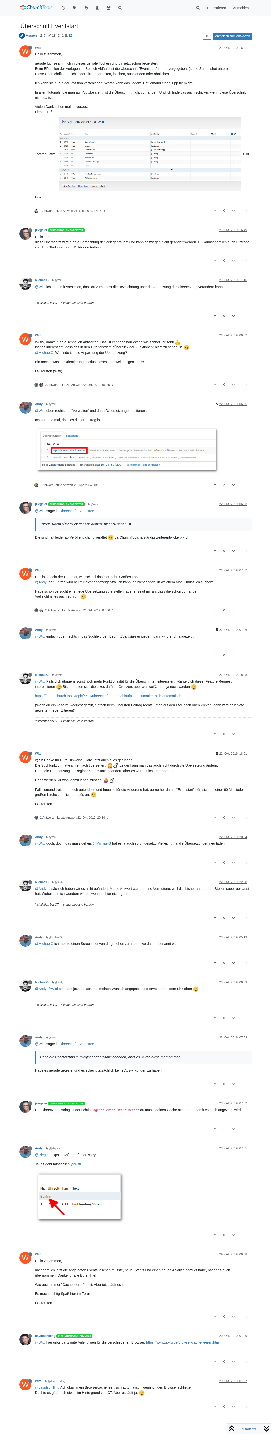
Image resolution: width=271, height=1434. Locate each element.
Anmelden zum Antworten (232, 36)
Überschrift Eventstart (76, 511)
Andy (39, 404)
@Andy (41, 582)
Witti (38, 47)
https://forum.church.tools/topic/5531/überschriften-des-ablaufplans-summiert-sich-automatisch (108, 696)
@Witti (57, 280)
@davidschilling (55, 1381)
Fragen (31, 35)
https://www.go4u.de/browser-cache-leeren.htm (182, 1342)
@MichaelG (44, 353)
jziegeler (41, 230)
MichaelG (42, 280)
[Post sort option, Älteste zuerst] (207, 36)
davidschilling (45, 1336)
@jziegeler (53, 1148)
